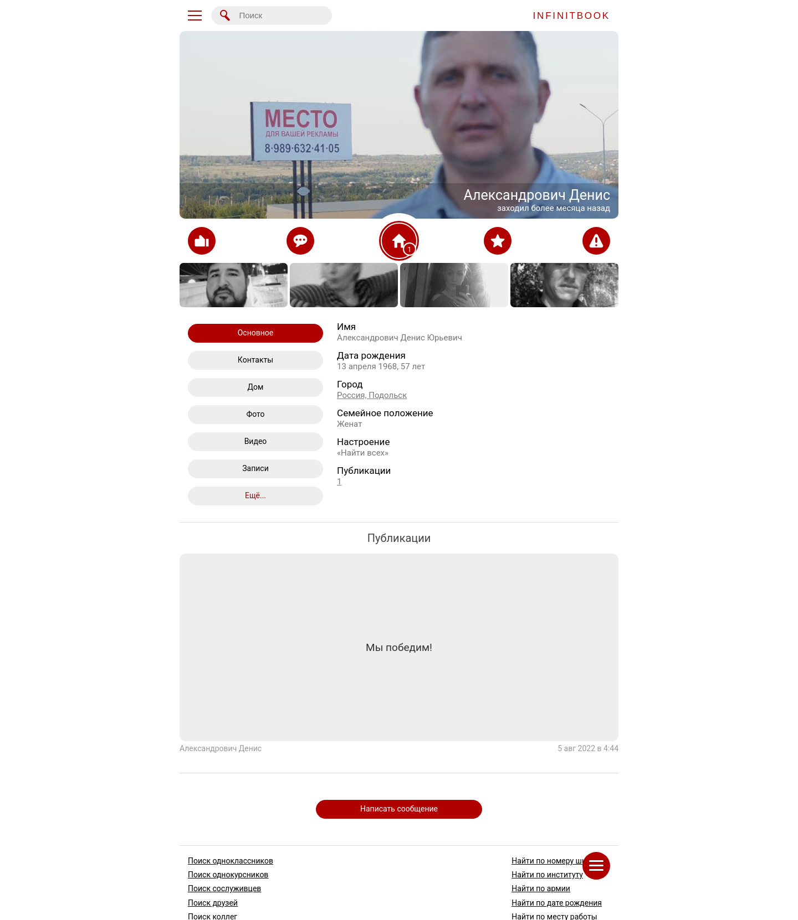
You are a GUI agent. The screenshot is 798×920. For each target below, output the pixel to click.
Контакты (255, 359)
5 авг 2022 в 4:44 (587, 749)
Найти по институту (547, 874)
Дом (256, 387)
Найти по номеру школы (556, 860)
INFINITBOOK (571, 16)
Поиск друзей (213, 902)
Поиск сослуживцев (224, 888)
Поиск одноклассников (230, 860)
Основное (256, 332)
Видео (255, 441)
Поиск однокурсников (228, 874)
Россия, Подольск (372, 395)
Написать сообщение (399, 808)
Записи (255, 468)
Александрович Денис (221, 749)
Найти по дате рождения (556, 902)
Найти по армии (540, 888)
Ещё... (255, 495)
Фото (255, 414)
